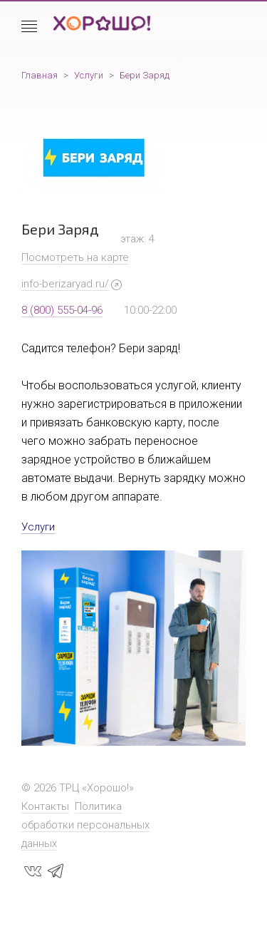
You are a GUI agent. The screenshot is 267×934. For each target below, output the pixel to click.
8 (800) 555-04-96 (62, 310)
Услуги (88, 75)
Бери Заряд (144, 75)
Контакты (45, 806)
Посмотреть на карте (75, 257)
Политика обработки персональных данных (85, 825)
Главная (39, 75)
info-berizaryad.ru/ (65, 283)
